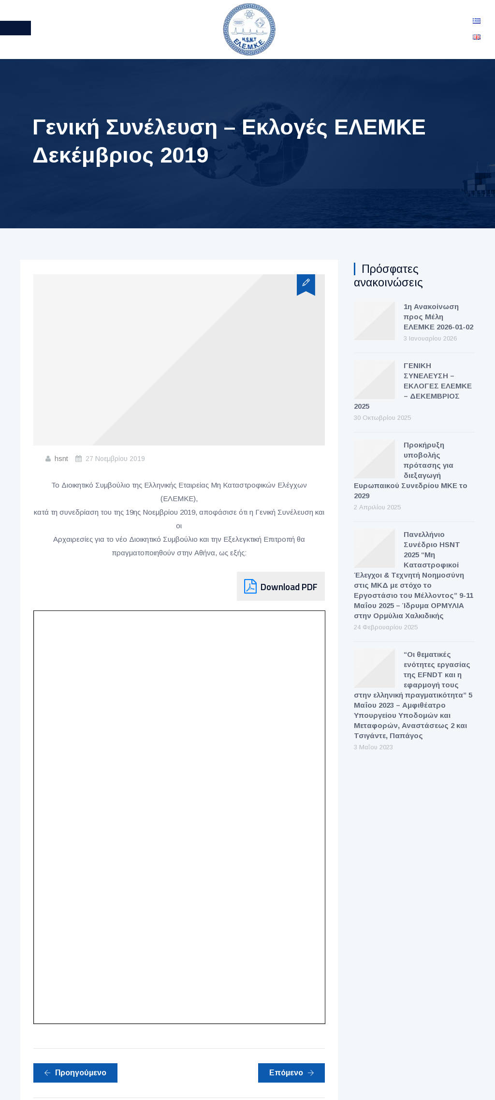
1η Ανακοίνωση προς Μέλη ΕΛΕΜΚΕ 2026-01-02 (438, 316)
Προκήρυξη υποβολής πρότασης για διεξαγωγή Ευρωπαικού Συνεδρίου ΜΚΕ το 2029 (410, 470)
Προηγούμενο (75, 1073)
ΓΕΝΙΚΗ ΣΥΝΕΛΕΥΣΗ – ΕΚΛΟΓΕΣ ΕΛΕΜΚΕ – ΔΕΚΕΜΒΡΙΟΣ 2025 (413, 385)
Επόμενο (291, 1073)
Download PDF (289, 587)
